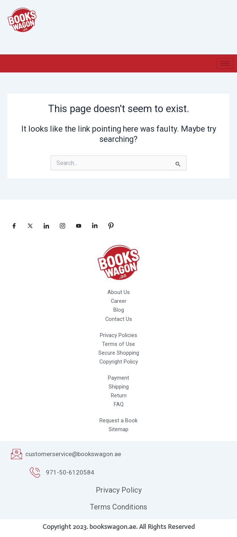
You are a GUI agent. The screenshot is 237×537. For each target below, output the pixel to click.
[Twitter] (27, 225)
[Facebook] (11, 225)
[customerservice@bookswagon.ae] (16, 453)
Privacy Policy (119, 490)
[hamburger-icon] (225, 63)
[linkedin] (92, 225)
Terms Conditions (118, 506)
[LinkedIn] (43, 225)
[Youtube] (75, 225)
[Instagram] (59, 225)
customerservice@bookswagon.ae (73, 454)
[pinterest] (108, 225)
